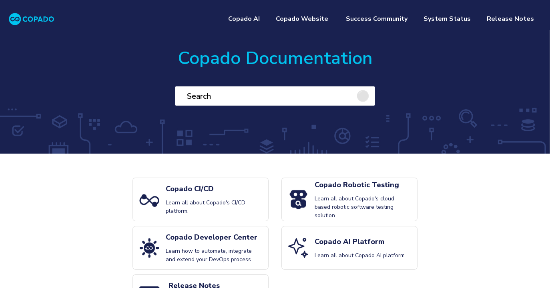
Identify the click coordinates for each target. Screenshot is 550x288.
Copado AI (244, 18)
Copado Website (302, 18)
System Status (447, 18)
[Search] (275, 96)
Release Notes (510, 18)
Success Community (375, 18)
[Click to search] (365, 96)
